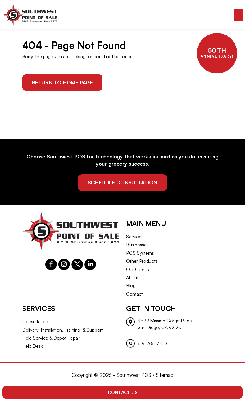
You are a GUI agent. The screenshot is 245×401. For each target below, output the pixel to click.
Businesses (137, 244)
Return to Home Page (62, 82)
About (132, 277)
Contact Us (123, 392)
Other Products (142, 261)
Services (134, 236)
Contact (134, 294)
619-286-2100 (152, 343)
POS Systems (140, 253)
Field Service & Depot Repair (51, 338)
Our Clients (137, 269)
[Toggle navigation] (238, 15)
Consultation (35, 321)
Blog (131, 285)
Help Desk (32, 346)
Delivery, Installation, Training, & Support (62, 330)
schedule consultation (122, 182)
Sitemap (164, 375)
